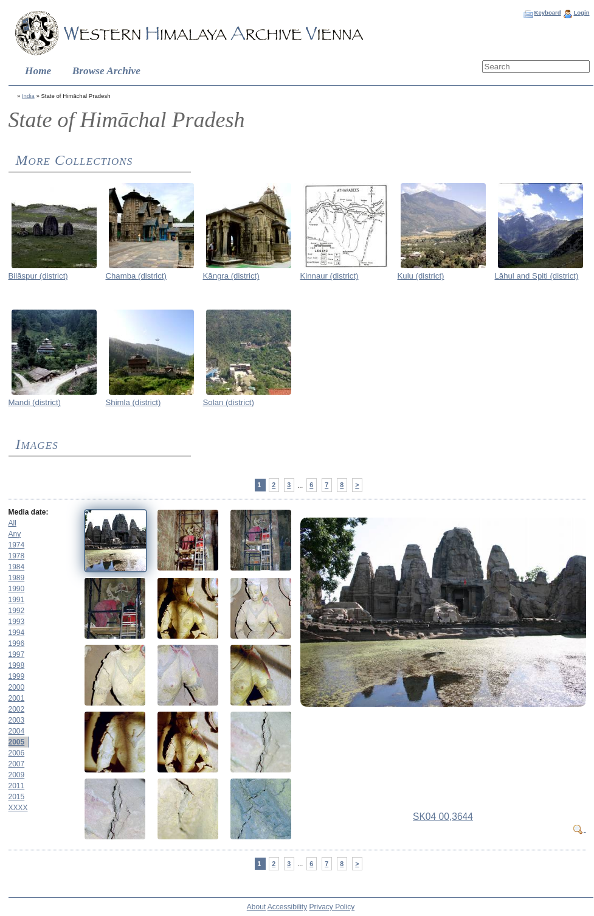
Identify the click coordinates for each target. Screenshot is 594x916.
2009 (17, 775)
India (28, 95)
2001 (17, 698)
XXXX (18, 807)
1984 (17, 567)
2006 (17, 753)
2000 (17, 687)
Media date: (29, 512)
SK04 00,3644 (443, 816)
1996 (17, 643)
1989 (17, 578)
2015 (17, 797)
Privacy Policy (332, 907)
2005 (17, 742)
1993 (17, 621)
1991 (17, 599)
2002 (17, 709)
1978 (17, 556)
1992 (17, 610)
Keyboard (547, 12)
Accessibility (287, 907)
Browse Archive (106, 71)
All (12, 523)
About (256, 907)
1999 (17, 676)
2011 (17, 786)
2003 (17, 720)
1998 (17, 665)
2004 (17, 731)
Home (38, 71)
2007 (17, 764)
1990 (17, 589)
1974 (17, 545)
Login (581, 12)
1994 (17, 632)
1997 (17, 654)
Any (15, 534)
